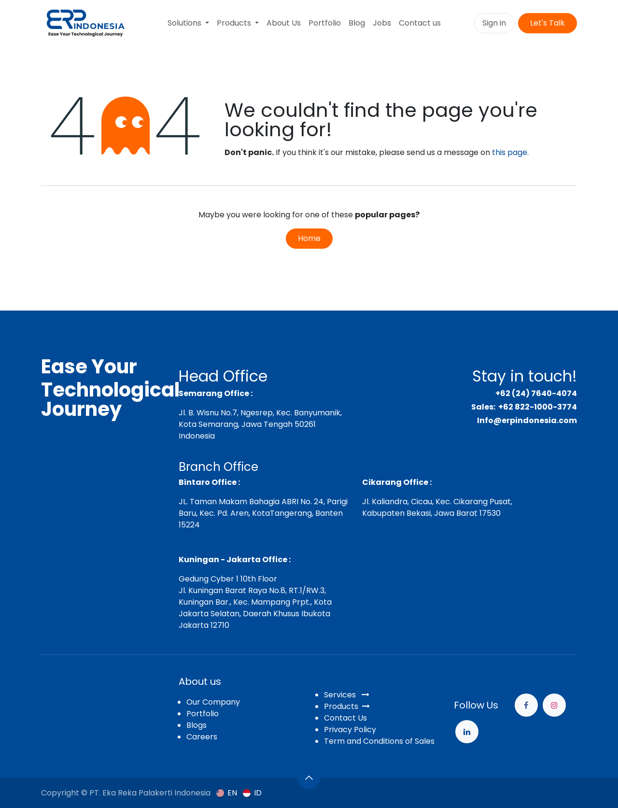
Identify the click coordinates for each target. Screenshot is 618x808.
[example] (466, 731)
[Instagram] (554, 705)
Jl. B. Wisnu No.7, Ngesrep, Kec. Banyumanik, (260, 412)
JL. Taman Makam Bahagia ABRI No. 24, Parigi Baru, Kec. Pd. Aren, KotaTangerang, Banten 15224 (263, 513)
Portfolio (202, 713)
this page (509, 152)
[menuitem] (188, 23)
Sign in (494, 22)
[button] (309, 777)
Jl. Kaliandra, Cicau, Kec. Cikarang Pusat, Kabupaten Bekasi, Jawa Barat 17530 (437, 507)
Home (309, 238)
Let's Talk (547, 22)
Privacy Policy (350, 729)
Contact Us (345, 717)
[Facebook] (526, 705)
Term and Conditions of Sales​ (379, 741)
